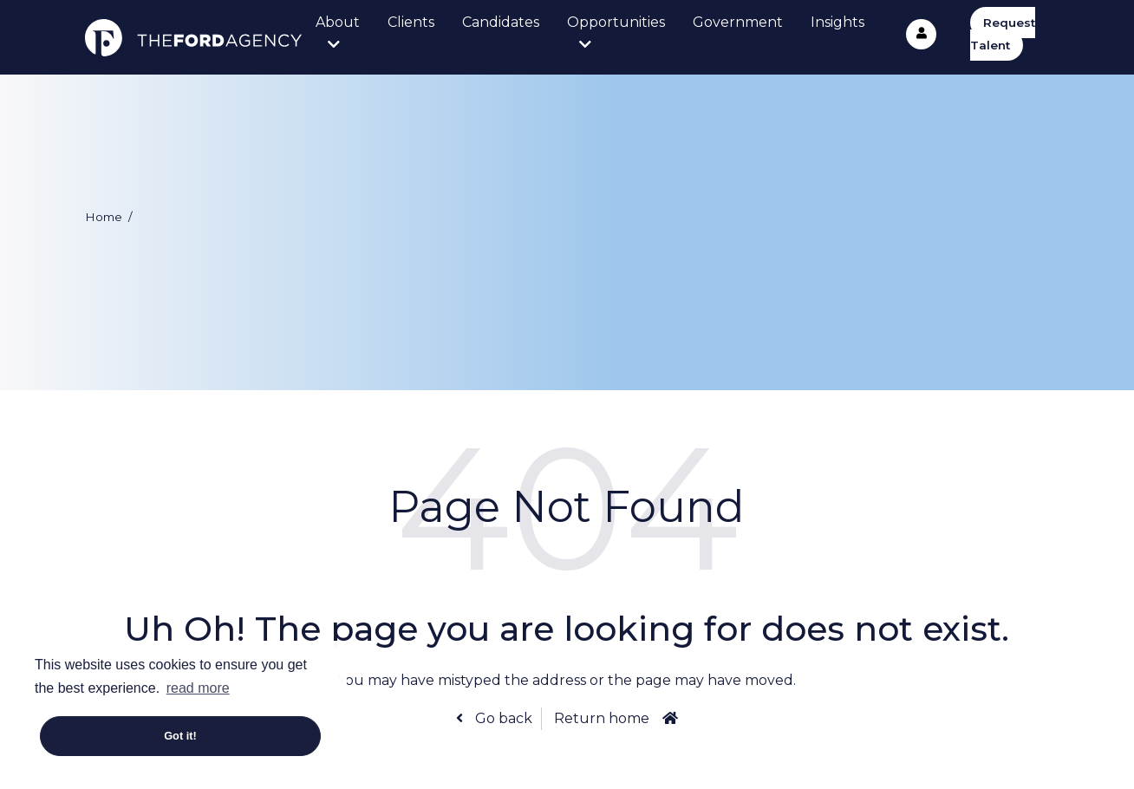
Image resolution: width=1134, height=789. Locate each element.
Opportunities (616, 22)
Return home (601, 718)
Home (103, 217)
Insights (837, 22)
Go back (502, 718)
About (338, 22)
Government (738, 22)
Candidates (500, 22)
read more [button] (198, 688)
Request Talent (1002, 34)
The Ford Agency (193, 37)
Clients (411, 22)
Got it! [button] (180, 735)
